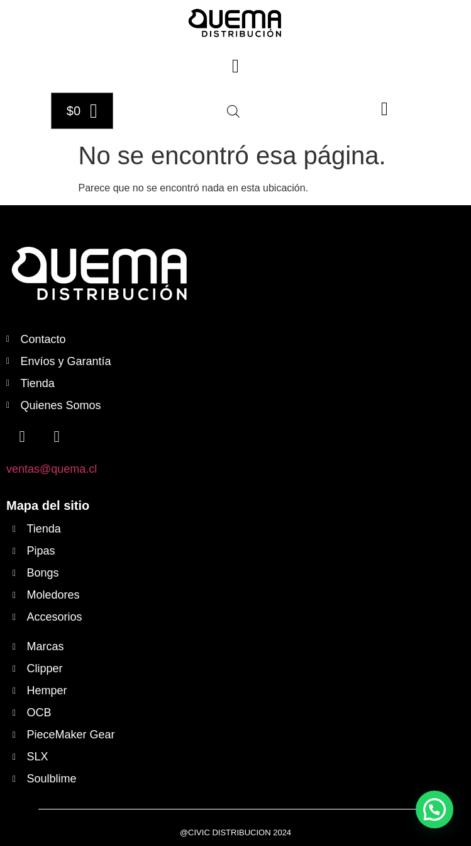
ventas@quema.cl (51, 469)
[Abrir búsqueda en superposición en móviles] (233, 111)
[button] (236, 66)
